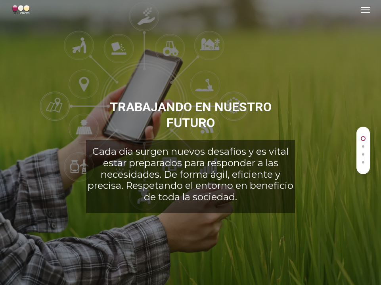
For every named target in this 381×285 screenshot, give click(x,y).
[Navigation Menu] (365, 9)
